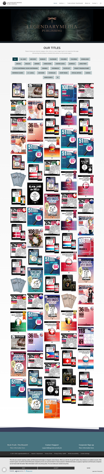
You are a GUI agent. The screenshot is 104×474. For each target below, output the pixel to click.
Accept (56, 468)
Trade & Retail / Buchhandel (75, 3)
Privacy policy (99, 471)
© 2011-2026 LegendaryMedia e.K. (19, 453)
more (88, 468)
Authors (61, 3)
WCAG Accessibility (73, 453)
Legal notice (94, 471)
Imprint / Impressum (37, 453)
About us (87, 3)
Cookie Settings (85, 453)
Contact (94, 3)
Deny (23, 468)
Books (55, 3)
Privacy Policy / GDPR (60, 453)
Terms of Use (48, 453)
